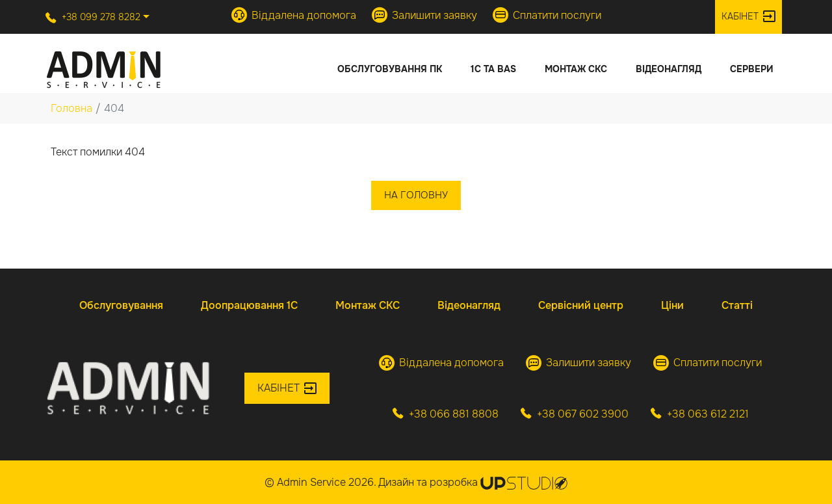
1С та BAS (493, 69)
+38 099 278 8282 (93, 17)
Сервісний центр (580, 305)
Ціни (672, 305)
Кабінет (748, 16)
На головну (416, 195)
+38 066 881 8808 (446, 414)
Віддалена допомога (293, 15)
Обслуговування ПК (389, 69)
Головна (71, 108)
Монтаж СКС (576, 69)
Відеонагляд (668, 69)
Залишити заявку (424, 15)
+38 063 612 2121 (700, 414)
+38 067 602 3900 (575, 414)
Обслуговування (121, 305)
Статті (737, 305)
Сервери (752, 69)
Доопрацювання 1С (249, 305)
